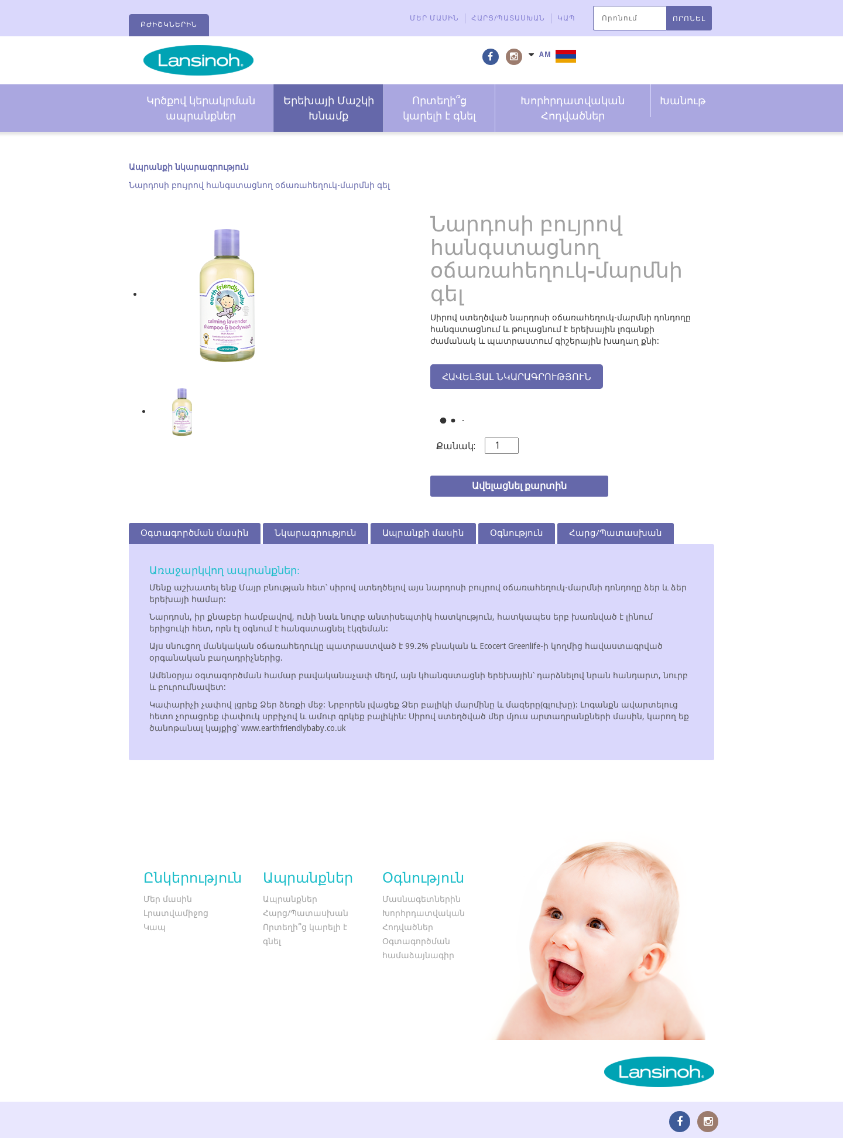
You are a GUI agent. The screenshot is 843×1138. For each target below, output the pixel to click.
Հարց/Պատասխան (508, 18)
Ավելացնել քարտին (519, 485)
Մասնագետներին (421, 899)
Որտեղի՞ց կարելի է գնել (439, 108)
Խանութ (682, 100)
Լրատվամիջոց (175, 913)
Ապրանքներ (290, 899)
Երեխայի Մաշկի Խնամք (328, 108)
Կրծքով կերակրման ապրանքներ (200, 108)
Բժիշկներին (168, 24)
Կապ (566, 18)
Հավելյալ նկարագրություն (516, 376)
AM (545, 54)
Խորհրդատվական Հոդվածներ (572, 108)
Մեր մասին (434, 18)
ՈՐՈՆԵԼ (689, 19)
